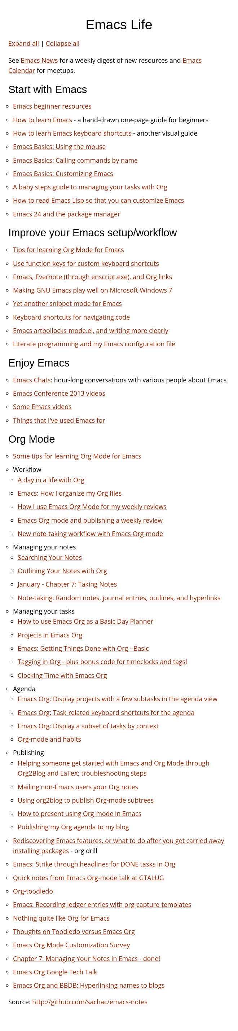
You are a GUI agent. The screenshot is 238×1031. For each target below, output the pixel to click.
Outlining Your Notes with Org (62, 570)
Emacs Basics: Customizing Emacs (63, 173)
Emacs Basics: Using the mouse (59, 146)
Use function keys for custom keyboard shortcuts (86, 263)
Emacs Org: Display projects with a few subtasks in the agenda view (117, 698)
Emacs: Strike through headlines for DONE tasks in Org (94, 864)
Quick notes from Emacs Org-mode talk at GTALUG (88, 877)
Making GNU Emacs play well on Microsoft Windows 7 (92, 290)
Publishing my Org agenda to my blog (73, 826)
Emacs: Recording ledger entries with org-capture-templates (102, 904)
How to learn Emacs (42, 119)
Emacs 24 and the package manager (66, 214)
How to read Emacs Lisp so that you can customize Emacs (98, 200)
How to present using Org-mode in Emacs (79, 813)
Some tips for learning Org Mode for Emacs (77, 456)
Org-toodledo (33, 891)
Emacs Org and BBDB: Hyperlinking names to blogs (89, 985)
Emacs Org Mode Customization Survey (71, 944)
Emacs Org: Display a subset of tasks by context (88, 725)
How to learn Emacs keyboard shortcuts (72, 133)
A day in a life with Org (51, 479)
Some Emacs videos (42, 406)
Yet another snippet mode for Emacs (67, 303)
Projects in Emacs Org (50, 635)
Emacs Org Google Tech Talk (55, 972)
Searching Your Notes (50, 557)
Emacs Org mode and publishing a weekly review (90, 520)
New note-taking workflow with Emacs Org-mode (90, 533)
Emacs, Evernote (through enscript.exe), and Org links (92, 276)
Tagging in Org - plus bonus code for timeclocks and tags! (102, 661)
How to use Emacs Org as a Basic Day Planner (85, 621)
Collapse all (62, 43)
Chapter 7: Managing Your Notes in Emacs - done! (86, 958)
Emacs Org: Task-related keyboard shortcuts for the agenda (106, 712)
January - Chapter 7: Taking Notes (67, 584)
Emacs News (39, 60)
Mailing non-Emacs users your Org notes (78, 786)
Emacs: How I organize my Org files (70, 493)
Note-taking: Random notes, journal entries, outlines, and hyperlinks (119, 597)
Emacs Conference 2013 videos (59, 393)
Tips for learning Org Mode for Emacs (68, 249)
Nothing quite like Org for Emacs (61, 918)
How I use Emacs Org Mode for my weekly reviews (92, 506)
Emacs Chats (31, 380)
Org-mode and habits (49, 739)
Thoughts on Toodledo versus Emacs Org (74, 931)
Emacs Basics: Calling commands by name (75, 160)
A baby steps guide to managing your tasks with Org (90, 187)
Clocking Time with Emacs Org (62, 675)
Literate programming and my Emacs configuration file (94, 343)
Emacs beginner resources (52, 106)
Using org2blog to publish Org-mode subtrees (86, 800)
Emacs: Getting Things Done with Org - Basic (83, 648)
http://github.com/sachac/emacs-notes (89, 1001)
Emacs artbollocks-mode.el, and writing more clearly (90, 330)
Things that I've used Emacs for (59, 420)
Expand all (23, 43)
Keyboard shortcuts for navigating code (71, 317)
